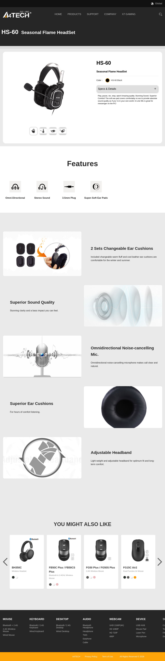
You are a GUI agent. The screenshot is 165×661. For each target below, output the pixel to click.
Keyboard (36, 619)
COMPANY (110, 14)
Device (141, 619)
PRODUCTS (74, 14)
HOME (58, 14)
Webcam (115, 619)
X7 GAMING (128, 14)
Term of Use (107, 656)
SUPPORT (93, 14)
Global (158, 3)
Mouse (7, 619)
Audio (87, 619)
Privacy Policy (91, 656)
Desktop (62, 619)
